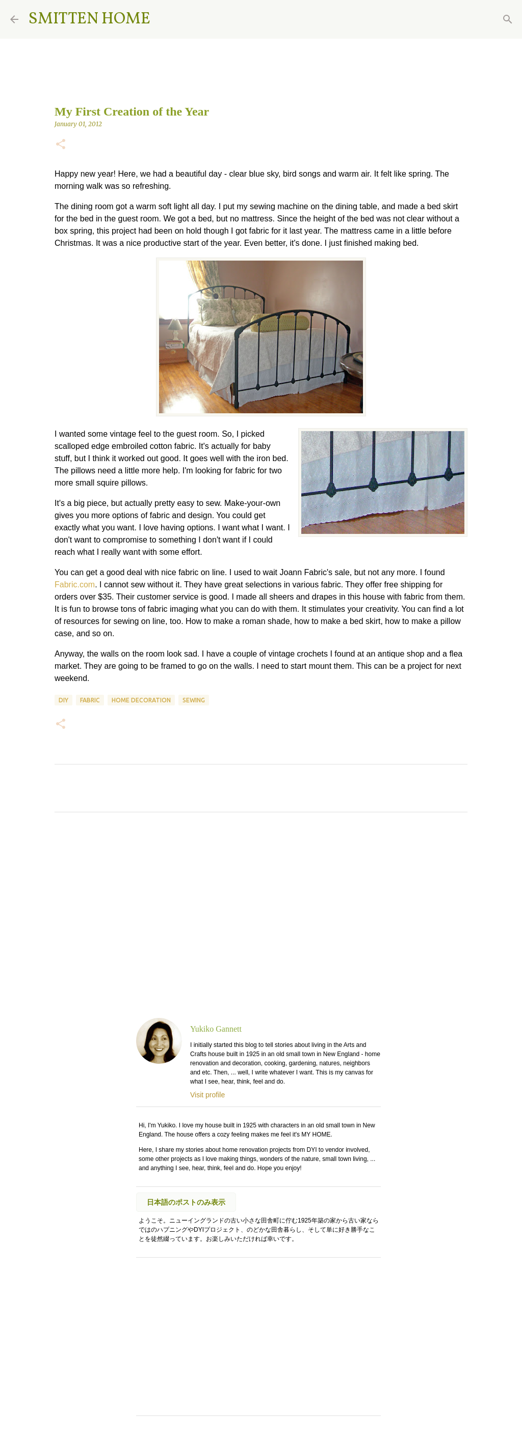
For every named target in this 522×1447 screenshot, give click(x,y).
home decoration (141, 700)
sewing (193, 700)
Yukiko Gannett (216, 1029)
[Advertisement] (261, 915)
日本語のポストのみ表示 (186, 1202)
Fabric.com (75, 584)
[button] (61, 145)
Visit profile (207, 1095)
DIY (63, 700)
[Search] (165, 19)
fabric (90, 700)
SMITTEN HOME (89, 19)
